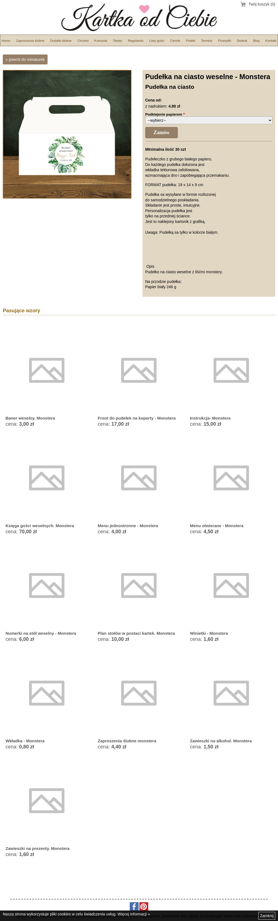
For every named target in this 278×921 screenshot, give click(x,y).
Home (6, 40)
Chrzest (83, 40)
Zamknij (267, 916)
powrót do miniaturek (27, 59)
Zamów (162, 132)
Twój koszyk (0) (262, 4)
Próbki (190, 40)
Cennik (175, 40)
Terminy (206, 40)
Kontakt (270, 40)
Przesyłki (224, 40)
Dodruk (242, 40)
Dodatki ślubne (61, 40)
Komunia (100, 40)
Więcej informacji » (134, 914)
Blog (256, 40)
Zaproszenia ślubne (30, 40)
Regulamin (135, 40)
